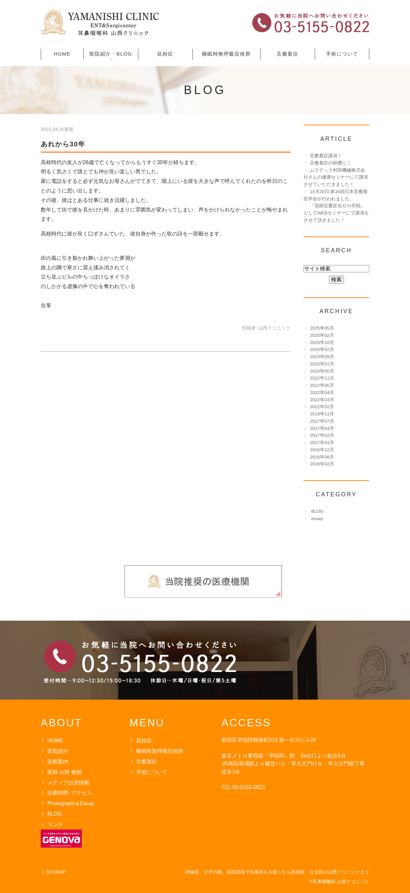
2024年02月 (322, 349)
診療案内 (57, 761)
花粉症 (165, 54)
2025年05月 (322, 328)
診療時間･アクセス (69, 793)
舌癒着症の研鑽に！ (330, 163)
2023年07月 (322, 363)
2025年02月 (322, 335)
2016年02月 (322, 463)
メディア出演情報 (68, 782)
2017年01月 (322, 442)
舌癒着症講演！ (326, 155)
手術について (342, 54)
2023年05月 (322, 371)
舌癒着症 (287, 54)
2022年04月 (322, 392)
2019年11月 (322, 413)
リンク (55, 824)
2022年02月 (322, 406)
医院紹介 (57, 751)
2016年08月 (322, 457)
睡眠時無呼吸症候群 (226, 54)
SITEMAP (56, 872)
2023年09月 (322, 356)
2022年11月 (322, 378)
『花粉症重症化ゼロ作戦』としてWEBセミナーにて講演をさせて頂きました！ (336, 213)
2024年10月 (322, 342)
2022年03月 (322, 399)
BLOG (317, 511)
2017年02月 (322, 435)
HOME (62, 54)
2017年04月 (322, 428)
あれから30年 (63, 144)
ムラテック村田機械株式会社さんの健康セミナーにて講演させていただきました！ (336, 177)
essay (317, 518)
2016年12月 (322, 449)
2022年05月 (322, 385)
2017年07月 (322, 421)
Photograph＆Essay (70, 803)
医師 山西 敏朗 (64, 772)
